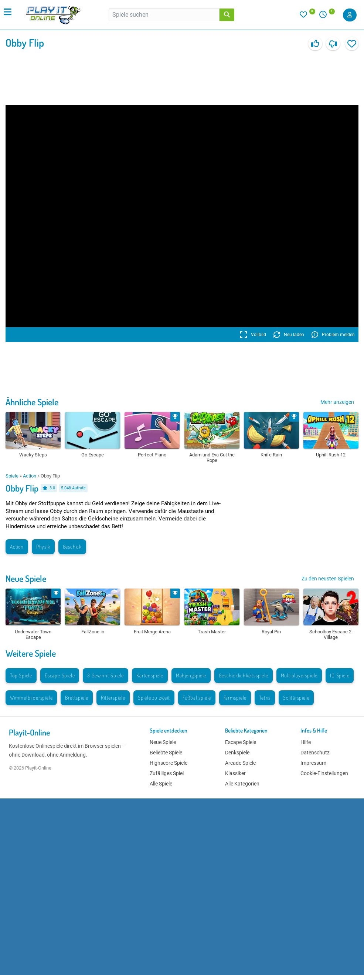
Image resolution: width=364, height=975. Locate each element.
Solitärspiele (296, 697)
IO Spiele (339, 675)
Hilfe (305, 742)
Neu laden (288, 334)
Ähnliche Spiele (32, 402)
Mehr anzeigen (337, 402)
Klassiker (235, 773)
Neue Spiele (26, 578)
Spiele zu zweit (154, 697)
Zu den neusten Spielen (328, 579)
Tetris (265, 697)
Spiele (12, 476)
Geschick (72, 546)
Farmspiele (235, 697)
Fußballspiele (197, 697)
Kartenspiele (149, 675)
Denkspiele (237, 752)
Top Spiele (21, 675)
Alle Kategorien (242, 784)
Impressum (313, 763)
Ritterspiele (113, 697)
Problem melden (333, 334)
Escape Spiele (60, 675)
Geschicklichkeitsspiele (243, 675)
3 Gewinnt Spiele (105, 675)
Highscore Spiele (168, 763)
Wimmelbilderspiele (31, 697)
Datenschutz (315, 752)
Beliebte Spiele (166, 752)
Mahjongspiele (191, 675)
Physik (43, 546)
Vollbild (253, 334)
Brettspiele (76, 697)
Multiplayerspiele (299, 675)
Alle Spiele (161, 784)
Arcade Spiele (240, 763)
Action (29, 476)
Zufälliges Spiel (167, 773)
